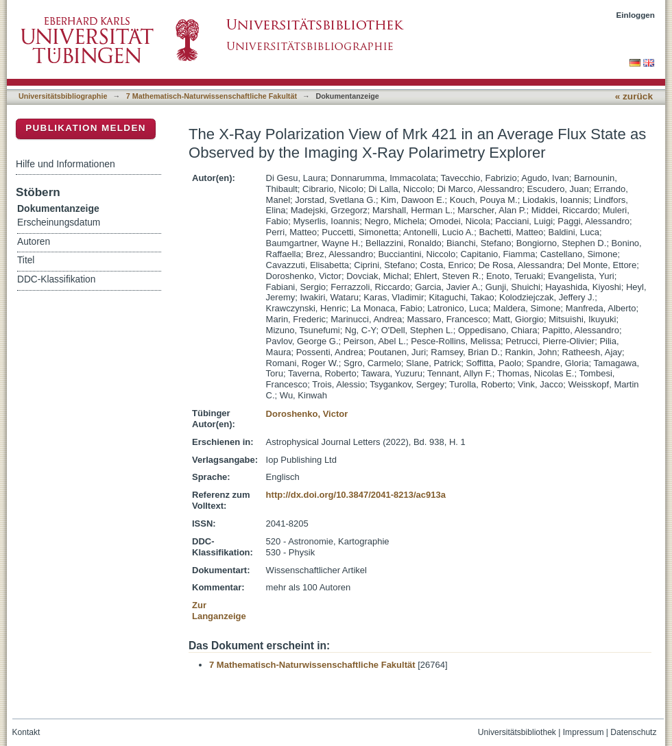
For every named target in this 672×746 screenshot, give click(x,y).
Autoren (33, 242)
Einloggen (636, 14)
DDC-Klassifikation (56, 279)
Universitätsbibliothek (517, 732)
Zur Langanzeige (219, 610)
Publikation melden (85, 128)
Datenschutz (633, 732)
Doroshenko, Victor (307, 414)
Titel (25, 260)
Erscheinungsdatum (58, 222)
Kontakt (26, 732)
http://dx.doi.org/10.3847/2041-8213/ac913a (356, 495)
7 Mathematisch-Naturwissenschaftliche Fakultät (211, 96)
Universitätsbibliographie (63, 96)
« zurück (634, 96)
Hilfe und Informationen (65, 163)
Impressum (583, 732)
